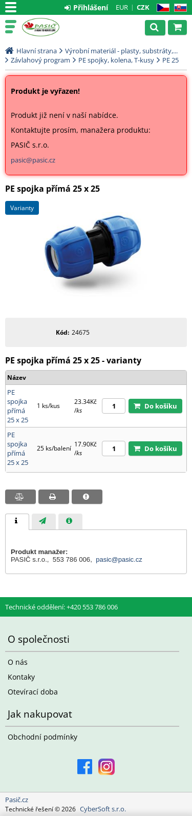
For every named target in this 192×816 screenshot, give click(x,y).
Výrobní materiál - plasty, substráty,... (121, 50)
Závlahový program (40, 60)
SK (178, 8)
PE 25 (170, 60)
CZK (143, 7)
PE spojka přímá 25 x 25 (17, 405)
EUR (122, 7)
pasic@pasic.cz (33, 160)
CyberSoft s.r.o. (103, 808)
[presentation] (17, 521)
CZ (161, 8)
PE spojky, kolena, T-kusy (116, 60)
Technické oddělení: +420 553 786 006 (61, 606)
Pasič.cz (52, 27)
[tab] (17, 522)
